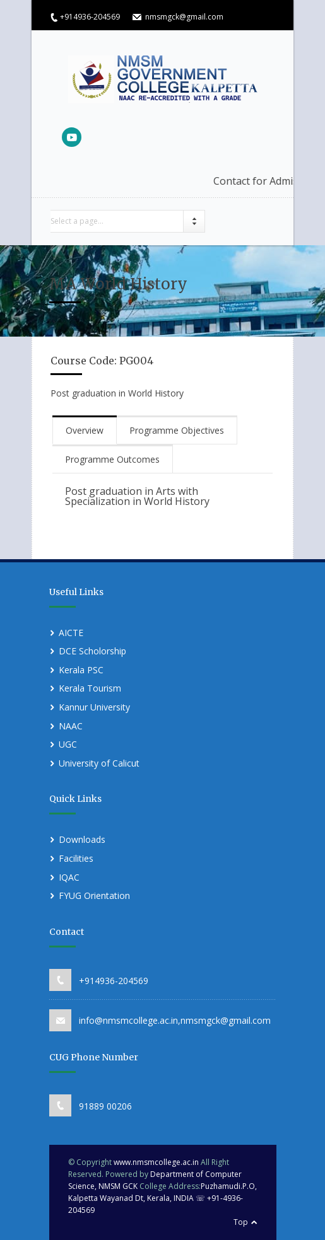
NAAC (71, 726)
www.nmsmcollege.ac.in (156, 1162)
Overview (84, 430)
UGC (68, 744)
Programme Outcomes (112, 459)
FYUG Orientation (94, 895)
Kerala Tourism (90, 688)
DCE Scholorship (92, 651)
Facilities (76, 858)
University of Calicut (99, 763)
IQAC (69, 877)
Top (240, 1222)
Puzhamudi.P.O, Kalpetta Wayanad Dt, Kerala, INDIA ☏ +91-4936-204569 (162, 1198)
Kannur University (94, 707)
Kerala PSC (81, 670)
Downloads (82, 839)
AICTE (71, 633)
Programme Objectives (176, 430)
